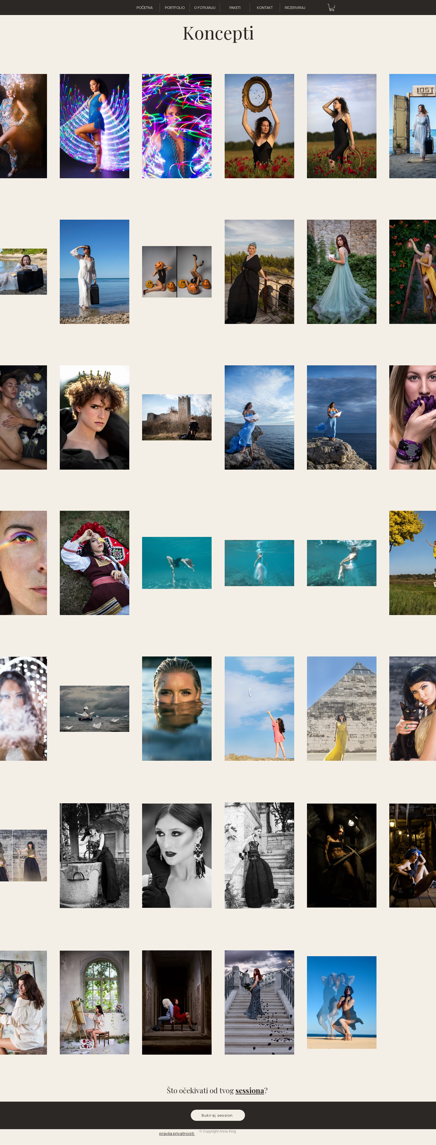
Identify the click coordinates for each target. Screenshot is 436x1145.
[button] (332, 7)
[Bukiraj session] (218, 1115)
